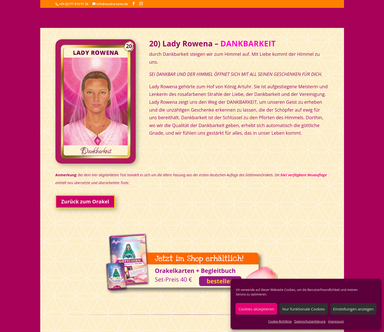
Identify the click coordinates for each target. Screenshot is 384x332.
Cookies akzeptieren (256, 308)
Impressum (336, 321)
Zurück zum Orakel (85, 201)
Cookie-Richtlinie (280, 321)
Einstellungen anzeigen (353, 308)
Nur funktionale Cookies (303, 308)
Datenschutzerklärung (310, 321)
